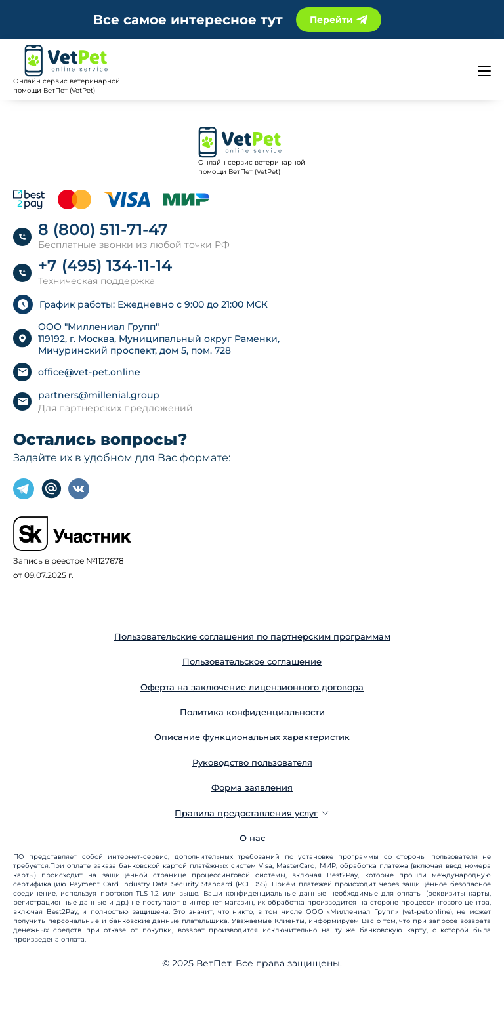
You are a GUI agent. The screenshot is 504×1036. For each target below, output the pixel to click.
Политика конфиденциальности (252, 712)
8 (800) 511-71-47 (103, 229)
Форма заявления (252, 787)
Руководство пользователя (252, 762)
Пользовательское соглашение (252, 661)
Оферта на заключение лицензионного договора (252, 687)
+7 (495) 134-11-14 (105, 265)
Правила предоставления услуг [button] (252, 813)
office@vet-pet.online (89, 372)
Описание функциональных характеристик (252, 737)
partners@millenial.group (98, 395)
